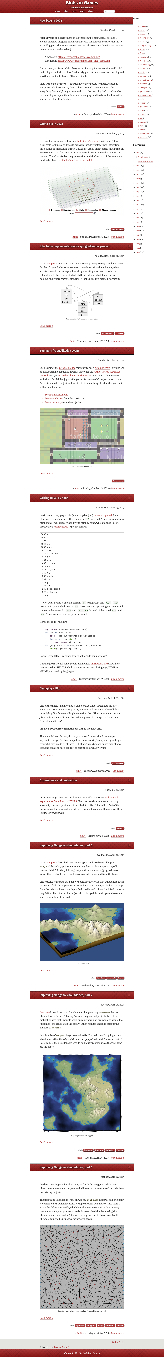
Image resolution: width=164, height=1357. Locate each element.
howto (142, 114)
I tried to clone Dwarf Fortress (75, 375)
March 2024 (143, 157)
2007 (138, 235)
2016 (138, 196)
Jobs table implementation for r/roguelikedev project (75, 246)
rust (141, 126)
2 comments (117, 835)
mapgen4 (143, 61)
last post (51, 263)
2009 (138, 226)
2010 (138, 222)
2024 (138, 153)
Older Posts (118, 1342)
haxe (141, 110)
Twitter (82, 11)
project (142, 26)
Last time (45, 1012)
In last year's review (88, 141)
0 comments (117, 114)
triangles (143, 87)
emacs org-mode (104, 515)
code (142, 130)
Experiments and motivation (58, 780)
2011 (138, 218)
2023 (138, 166)
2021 (138, 174)
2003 (138, 252)
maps (142, 30)
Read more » (46, 221)
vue (141, 118)
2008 (138, 231)
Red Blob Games (85, 7)
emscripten (144, 133)
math (142, 72)
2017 (138, 192)
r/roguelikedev (67, 367)
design (142, 34)
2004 (138, 248)
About (90, 11)
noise (142, 99)
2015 (138, 200)
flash (141, 53)
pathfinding (144, 65)
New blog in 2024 (145, 161)
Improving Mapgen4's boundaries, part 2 (66, 995)
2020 (138, 179)
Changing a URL (50, 688)
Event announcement (56, 394)
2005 (138, 244)
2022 (138, 170)
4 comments (117, 341)
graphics (143, 107)
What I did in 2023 (51, 124)
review (142, 68)
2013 (138, 209)
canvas (142, 122)
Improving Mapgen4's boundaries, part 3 (66, 845)
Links (74, 11)
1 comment (118, 770)
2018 (138, 187)
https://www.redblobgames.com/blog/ (79, 56)
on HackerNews (99, 663)
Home (57, 11)
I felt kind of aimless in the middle (74, 160)
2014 (138, 205)
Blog (66, 11)
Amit (79, 114)
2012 (138, 213)
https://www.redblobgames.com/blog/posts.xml (84, 60)
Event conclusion (54, 398)
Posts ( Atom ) (61, 1347)
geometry (143, 91)
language (143, 137)
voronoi (143, 76)
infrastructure (145, 95)
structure (143, 84)
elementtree (61, 526)
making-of (144, 38)
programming (145, 45)
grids (142, 49)
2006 (138, 239)
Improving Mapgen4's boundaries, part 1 (66, 1167)
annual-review (145, 80)
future (142, 103)
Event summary (53, 402)
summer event (102, 367)
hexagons (143, 57)
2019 (138, 183)
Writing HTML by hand (54, 498)
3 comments (117, 678)
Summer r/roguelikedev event (59, 350)
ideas (142, 42)
